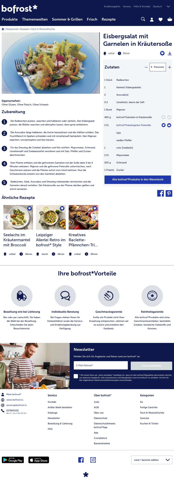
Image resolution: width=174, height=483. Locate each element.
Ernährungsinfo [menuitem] (112, 6)
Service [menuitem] (127, 6)
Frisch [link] (92, 19)
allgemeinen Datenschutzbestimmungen (101, 380)
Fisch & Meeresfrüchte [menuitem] (152, 412)
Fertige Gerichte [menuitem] (149, 406)
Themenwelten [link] (35, 19)
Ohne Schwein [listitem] (40, 104)
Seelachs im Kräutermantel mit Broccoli (16, 239)
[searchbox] (122, 19)
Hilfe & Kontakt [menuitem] (142, 6)
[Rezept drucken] (169, 53)
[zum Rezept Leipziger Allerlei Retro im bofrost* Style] (50, 217)
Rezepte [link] (109, 19)
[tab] (152, 19)
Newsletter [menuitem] (54, 417)
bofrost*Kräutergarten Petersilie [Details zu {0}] (133, 125)
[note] (18, 254)
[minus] (146, 67)
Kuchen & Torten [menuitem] (149, 422)
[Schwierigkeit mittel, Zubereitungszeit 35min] (125, 53)
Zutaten (112, 67)
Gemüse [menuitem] (144, 417)
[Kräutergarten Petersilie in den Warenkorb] (169, 125)
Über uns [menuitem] (98, 412)
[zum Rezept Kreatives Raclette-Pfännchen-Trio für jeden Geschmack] (83, 217)
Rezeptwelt (12, 29)
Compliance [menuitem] (100, 437)
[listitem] (51, 123)
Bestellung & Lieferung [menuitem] (60, 422)
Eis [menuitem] (141, 401)
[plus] (169, 67)
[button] (162, 6)
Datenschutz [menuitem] (100, 417)
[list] (87, 307)
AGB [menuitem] (96, 406)
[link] (27, 9)
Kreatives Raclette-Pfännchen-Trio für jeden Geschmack (83, 239)
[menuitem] (10, 21)
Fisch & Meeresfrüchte (43, 29)
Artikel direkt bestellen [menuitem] (60, 406)
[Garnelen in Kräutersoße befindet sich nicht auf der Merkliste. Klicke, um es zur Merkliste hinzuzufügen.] (163, 117)
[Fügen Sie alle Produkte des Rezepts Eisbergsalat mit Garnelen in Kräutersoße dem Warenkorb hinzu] (138, 179)
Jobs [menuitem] (96, 401)
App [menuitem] (96, 431)
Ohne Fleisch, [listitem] (24, 104)
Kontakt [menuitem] (52, 401)
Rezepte (24, 29)
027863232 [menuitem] (10, 410)
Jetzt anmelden (158, 365)
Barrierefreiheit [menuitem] (102, 442)
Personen (159, 67)
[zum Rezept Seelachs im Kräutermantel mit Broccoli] (18, 217)
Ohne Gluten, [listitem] (9, 104)
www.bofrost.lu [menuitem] (12, 399)
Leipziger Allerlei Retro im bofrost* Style (50, 239)
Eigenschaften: (11, 101)
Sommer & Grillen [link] (67, 19)
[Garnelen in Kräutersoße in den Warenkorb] (169, 117)
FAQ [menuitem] (50, 428)
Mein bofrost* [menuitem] (11, 394)
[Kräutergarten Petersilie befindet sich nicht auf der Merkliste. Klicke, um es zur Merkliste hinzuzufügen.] (163, 125)
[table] (137, 126)
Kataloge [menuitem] (52, 412)
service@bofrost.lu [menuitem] (14, 404)
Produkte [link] (10, 19)
